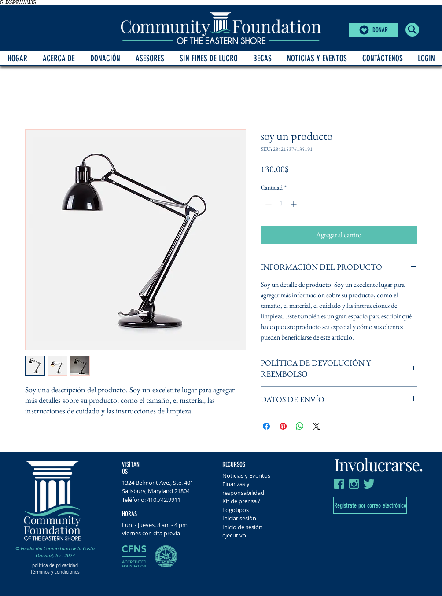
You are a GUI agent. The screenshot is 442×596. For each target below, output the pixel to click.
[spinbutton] (281, 204)
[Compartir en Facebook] (266, 426)
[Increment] (294, 204)
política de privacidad (55, 565)
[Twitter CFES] (369, 484)
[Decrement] (267, 204)
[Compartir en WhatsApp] (300, 426)
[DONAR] (373, 30)
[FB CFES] (339, 484)
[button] (412, 30)
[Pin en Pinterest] (283, 426)
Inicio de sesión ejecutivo (242, 531)
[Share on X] (316, 426)
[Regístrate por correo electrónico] (370, 505)
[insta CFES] (354, 484)
